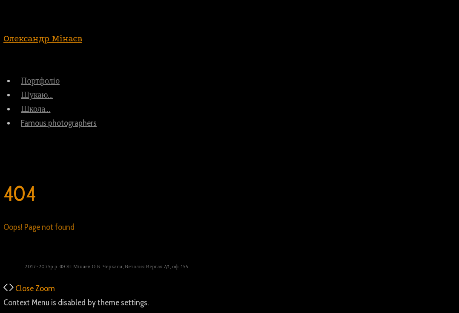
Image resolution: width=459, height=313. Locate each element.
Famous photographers (59, 123)
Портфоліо (40, 80)
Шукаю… (37, 95)
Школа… (35, 109)
